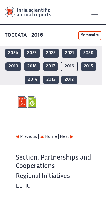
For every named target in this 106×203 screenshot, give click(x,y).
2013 (50, 79)
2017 (50, 66)
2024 (13, 53)
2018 (32, 66)
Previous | (28, 137)
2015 (88, 66)
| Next (65, 137)
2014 (32, 79)
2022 (51, 53)
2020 (88, 53)
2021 (69, 53)
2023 (32, 53)
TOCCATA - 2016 (24, 35)
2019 (13, 66)
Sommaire (90, 35)
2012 (69, 79)
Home (48, 137)
